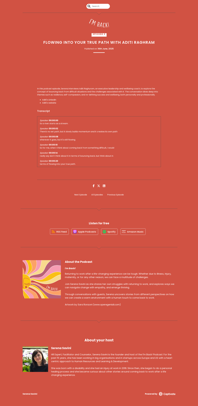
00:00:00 (53, 120)
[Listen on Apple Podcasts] (84, 232)
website (52, 102)
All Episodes (97, 194)
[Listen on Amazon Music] (133, 232)
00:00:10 (53, 144)
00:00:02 (53, 128)
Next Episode (80, 194)
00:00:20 (53, 161)
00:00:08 (53, 136)
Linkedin (52, 99)
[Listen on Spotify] (109, 232)
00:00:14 (53, 152)
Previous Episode (115, 194)
